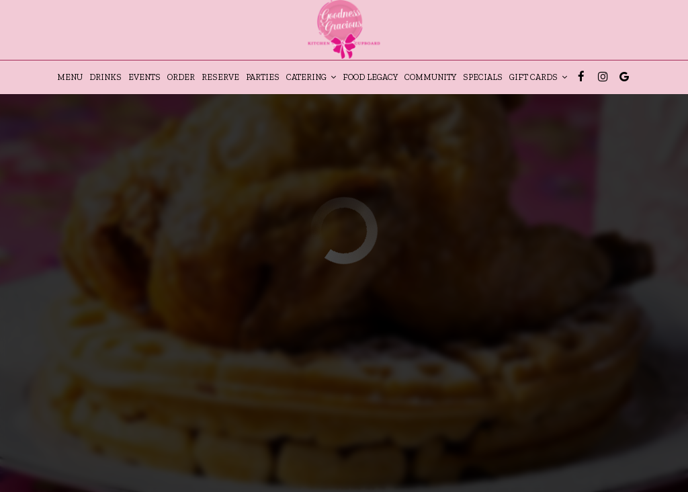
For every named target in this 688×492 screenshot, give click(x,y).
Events (144, 77)
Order (181, 77)
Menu (70, 77)
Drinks (105, 77)
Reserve (220, 77)
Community (430, 77)
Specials (483, 77)
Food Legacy (370, 77)
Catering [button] (311, 77)
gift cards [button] (538, 77)
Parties (263, 77)
